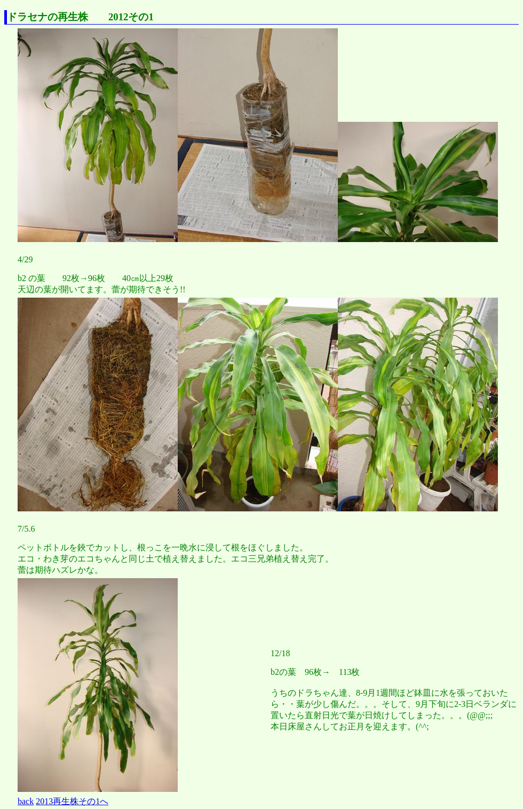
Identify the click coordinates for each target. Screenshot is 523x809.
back (26, 801)
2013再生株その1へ (72, 801)
